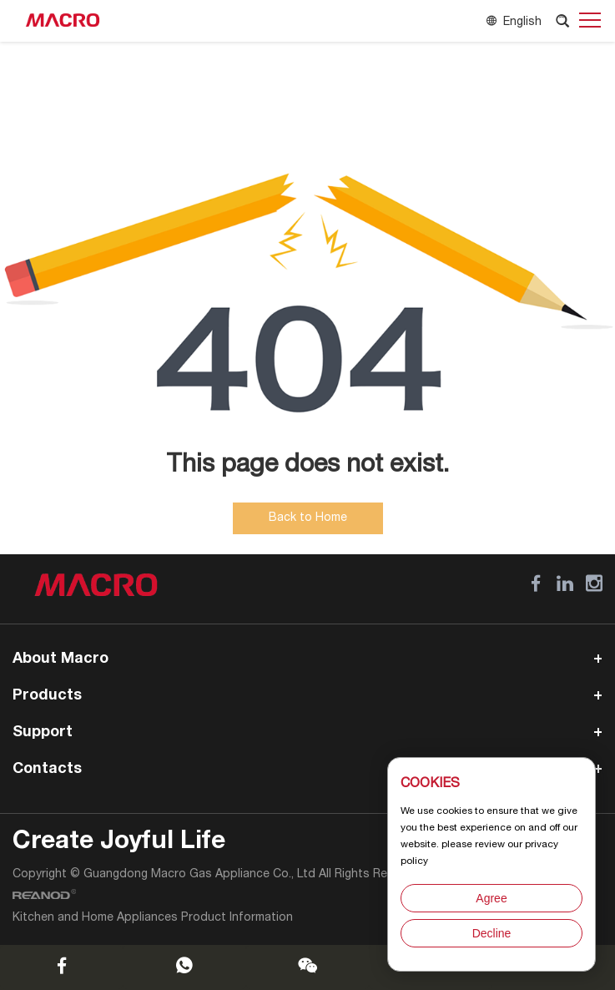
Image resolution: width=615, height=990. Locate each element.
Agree (491, 898)
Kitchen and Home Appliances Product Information (153, 918)
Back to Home (308, 518)
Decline (492, 933)
